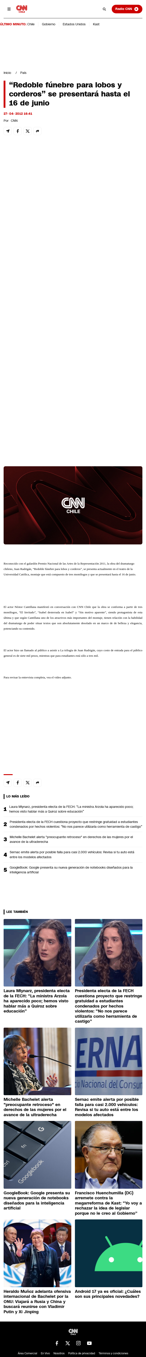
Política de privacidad (81, 1353)
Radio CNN (127, 9)
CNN (14, 120)
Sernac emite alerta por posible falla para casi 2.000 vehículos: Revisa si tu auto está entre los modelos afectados (72, 854)
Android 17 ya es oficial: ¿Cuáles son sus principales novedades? (108, 1294)
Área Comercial (27, 1353)
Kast (96, 24)
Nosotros (59, 1353)
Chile (31, 24)
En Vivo (45, 1353)
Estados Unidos (74, 24)
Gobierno (48, 24)
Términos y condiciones (113, 1353)
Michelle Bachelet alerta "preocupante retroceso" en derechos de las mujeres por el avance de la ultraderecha (71, 839)
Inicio (7, 72)
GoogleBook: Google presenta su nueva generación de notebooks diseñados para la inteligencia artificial (71, 869)
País (23, 72)
